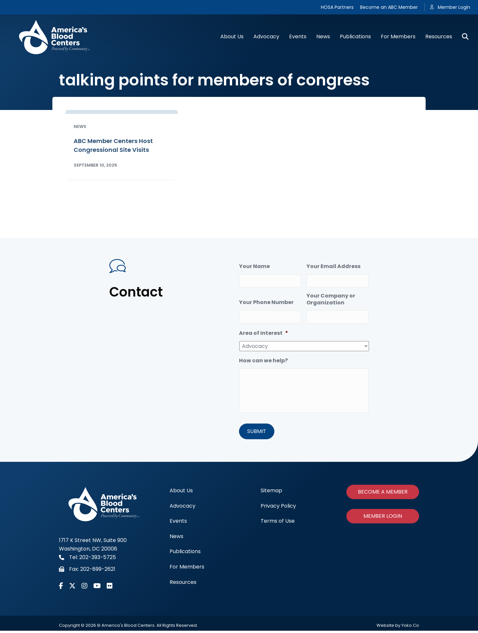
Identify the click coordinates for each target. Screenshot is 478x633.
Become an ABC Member (389, 7)
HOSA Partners (337, 7)
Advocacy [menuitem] (182, 508)
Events (297, 36)
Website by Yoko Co (398, 627)
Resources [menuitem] (183, 584)
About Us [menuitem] (181, 493)
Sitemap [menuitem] (271, 493)
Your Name (254, 266)
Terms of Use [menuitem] (278, 523)
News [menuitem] (176, 538)
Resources (438, 36)
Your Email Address (333, 266)
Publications (355, 36)
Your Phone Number (266, 300)
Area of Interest (263, 329)
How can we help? (263, 357)
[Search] (463, 36)
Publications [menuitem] (185, 553)
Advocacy (266, 36)
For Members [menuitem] (187, 569)
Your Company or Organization (330, 297)
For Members (398, 36)
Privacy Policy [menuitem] (278, 508)
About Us (232, 36)
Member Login (454, 7)
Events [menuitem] (178, 523)
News (323, 36)
